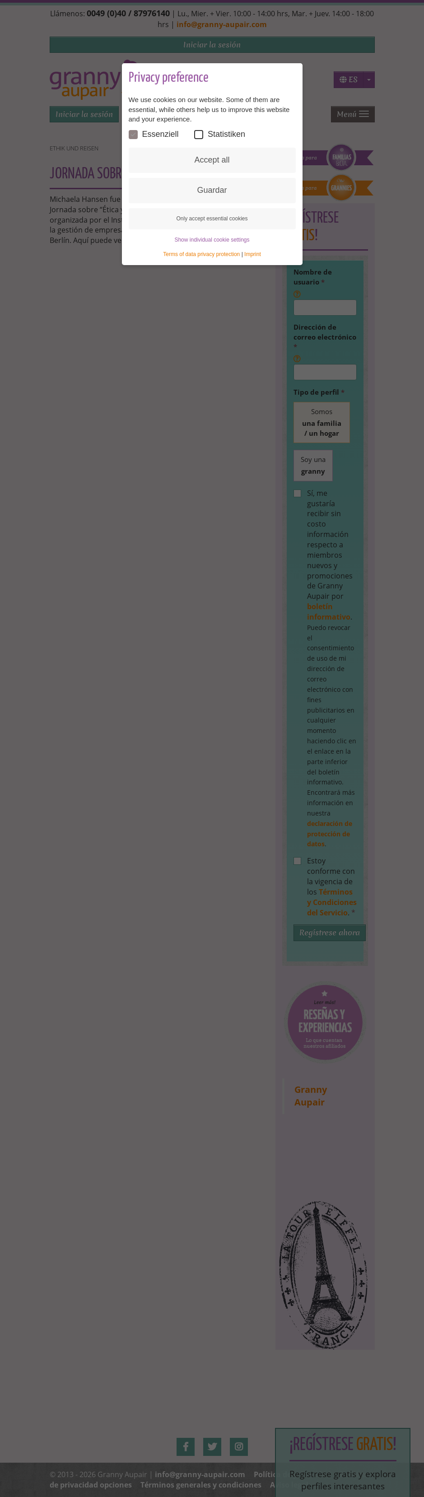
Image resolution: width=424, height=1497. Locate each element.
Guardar (212, 190)
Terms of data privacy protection (201, 255)
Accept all (211, 160)
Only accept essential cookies (211, 218)
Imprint (252, 255)
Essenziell (154, 135)
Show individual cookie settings (211, 240)
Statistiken (219, 135)
